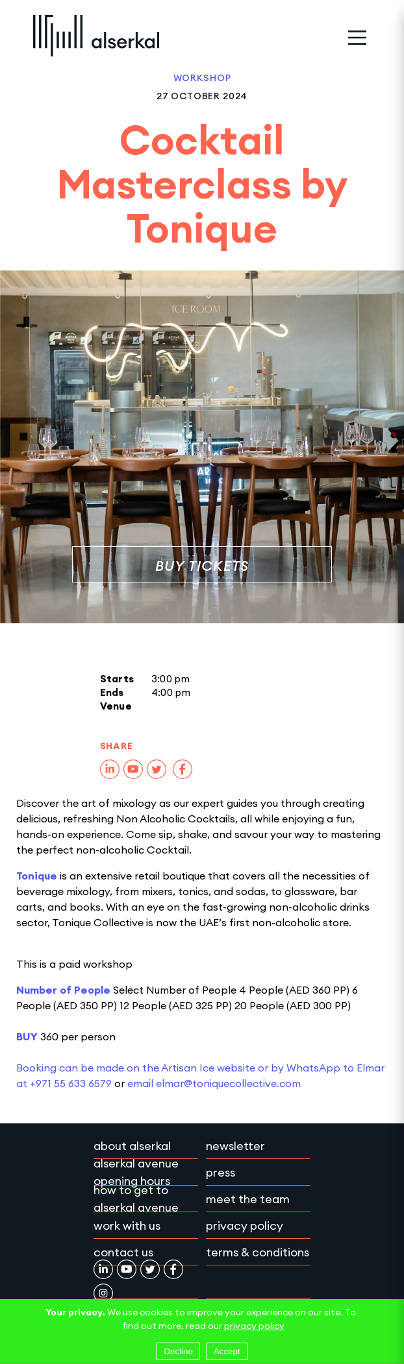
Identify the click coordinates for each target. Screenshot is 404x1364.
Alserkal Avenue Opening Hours (136, 1172)
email (141, 1083)
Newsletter (235, 1145)
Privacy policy (244, 1225)
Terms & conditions (257, 1252)
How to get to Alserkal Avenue (136, 1198)
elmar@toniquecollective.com (228, 1083)
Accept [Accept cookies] (227, 1351)
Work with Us (127, 1225)
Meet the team (248, 1198)
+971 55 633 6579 (71, 1083)
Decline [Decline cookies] (178, 1351)
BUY (27, 1036)
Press (220, 1172)
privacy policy (254, 1326)
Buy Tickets (202, 566)
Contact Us (123, 1252)
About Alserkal (132, 1145)
